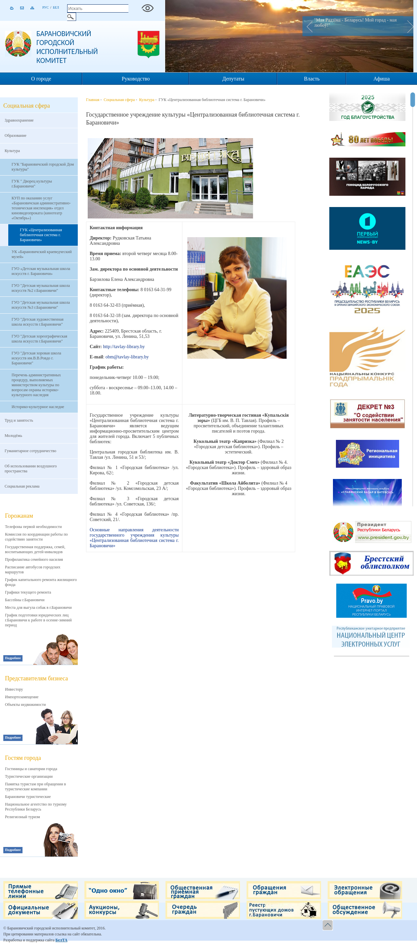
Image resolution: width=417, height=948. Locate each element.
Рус (45, 7)
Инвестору (14, 689)
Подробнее (13, 658)
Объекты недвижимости (25, 704)
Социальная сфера (119, 99)
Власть (312, 78)
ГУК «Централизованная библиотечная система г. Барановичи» (41, 235)
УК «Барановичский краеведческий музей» (42, 254)
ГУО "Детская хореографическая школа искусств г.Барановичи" (39, 338)
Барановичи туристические (28, 796)
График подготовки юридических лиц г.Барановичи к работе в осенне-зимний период (38, 620)
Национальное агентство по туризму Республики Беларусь (36, 807)
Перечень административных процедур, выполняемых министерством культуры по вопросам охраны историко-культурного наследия (36, 385)
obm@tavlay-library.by (127, 356)
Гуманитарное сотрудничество (30, 450)
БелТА (61, 940)
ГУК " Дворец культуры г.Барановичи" (32, 183)
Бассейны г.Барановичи (24, 600)
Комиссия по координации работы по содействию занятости (36, 537)
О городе (41, 78)
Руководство (136, 78)
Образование (15, 135)
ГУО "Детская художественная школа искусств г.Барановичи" (38, 322)
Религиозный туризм (22, 817)
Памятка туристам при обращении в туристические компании (35, 786)
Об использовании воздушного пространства (31, 468)
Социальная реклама (22, 486)
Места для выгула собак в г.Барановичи (38, 607)
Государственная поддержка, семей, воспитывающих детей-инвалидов (35, 549)
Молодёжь (13, 435)
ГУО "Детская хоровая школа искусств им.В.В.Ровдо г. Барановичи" (36, 358)
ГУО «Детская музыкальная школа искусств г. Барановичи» (41, 271)
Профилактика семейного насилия (34, 559)
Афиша (381, 78)
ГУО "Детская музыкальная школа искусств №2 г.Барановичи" (41, 288)
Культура (12, 150)
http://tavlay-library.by (124, 346)
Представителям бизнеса (36, 678)
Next (408, 26)
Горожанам (19, 515)
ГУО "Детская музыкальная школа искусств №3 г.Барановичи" (41, 305)
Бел (56, 7)
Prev (307, 26)
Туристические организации (29, 776)
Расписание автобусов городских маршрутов (33, 569)
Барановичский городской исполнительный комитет (67, 47)
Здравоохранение (19, 120)
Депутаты (233, 78)
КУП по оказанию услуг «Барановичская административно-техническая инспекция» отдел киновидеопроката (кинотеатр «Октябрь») (41, 208)
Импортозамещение (21, 697)
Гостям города (23, 758)
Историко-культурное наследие (38, 406)
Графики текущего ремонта (28, 592)
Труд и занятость (19, 420)
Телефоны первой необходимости (33, 526)
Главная (92, 99)
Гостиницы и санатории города (31, 768)
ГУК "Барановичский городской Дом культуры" (43, 167)
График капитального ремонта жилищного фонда (41, 582)
